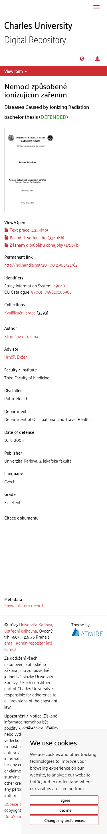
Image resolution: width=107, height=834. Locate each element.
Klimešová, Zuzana (21, 336)
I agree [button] (64, 800)
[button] (82, 59)
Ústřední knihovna (20, 631)
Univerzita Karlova (35, 624)
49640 (59, 285)
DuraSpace (14, 816)
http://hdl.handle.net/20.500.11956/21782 (40, 265)
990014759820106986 (51, 292)
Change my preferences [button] (64, 820)
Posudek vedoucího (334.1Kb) (34, 237)
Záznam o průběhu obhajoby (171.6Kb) (42, 245)
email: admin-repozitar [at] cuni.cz (28, 646)
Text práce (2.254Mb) (26, 230)
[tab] (53, 289)
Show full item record (23, 605)
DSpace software (19, 804)
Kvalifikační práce (20, 312)
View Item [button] (15, 71)
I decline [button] (64, 809)
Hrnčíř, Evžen (16, 357)
